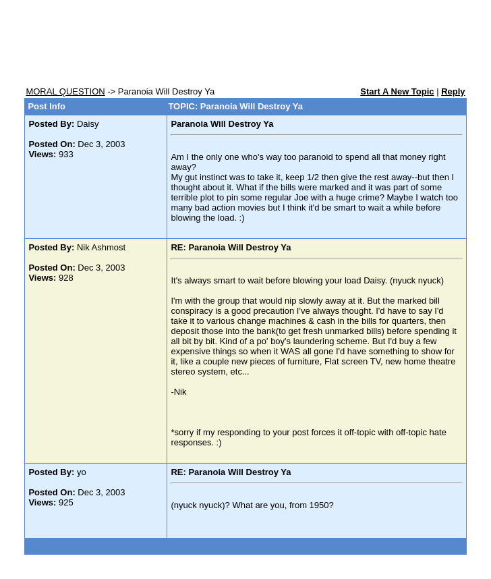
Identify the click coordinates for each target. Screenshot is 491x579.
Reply (453, 91)
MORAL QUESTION (65, 91)
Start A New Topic (397, 91)
